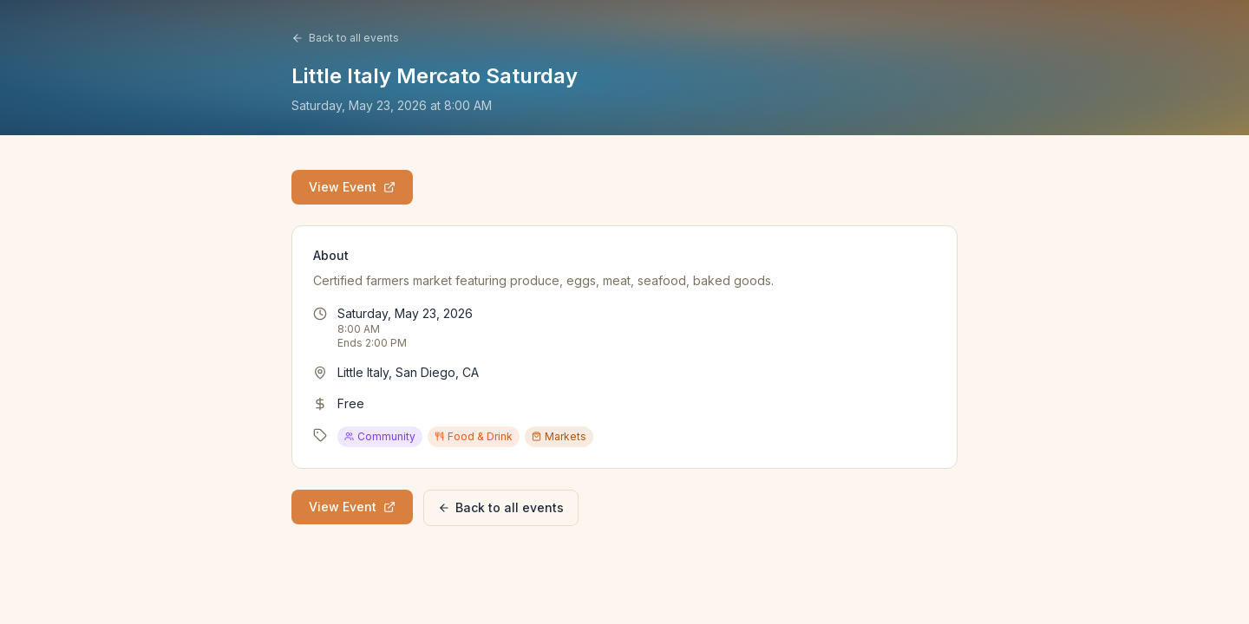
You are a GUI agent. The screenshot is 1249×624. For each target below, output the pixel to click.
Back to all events (345, 37)
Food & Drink (474, 436)
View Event (352, 186)
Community (379, 436)
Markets (559, 436)
